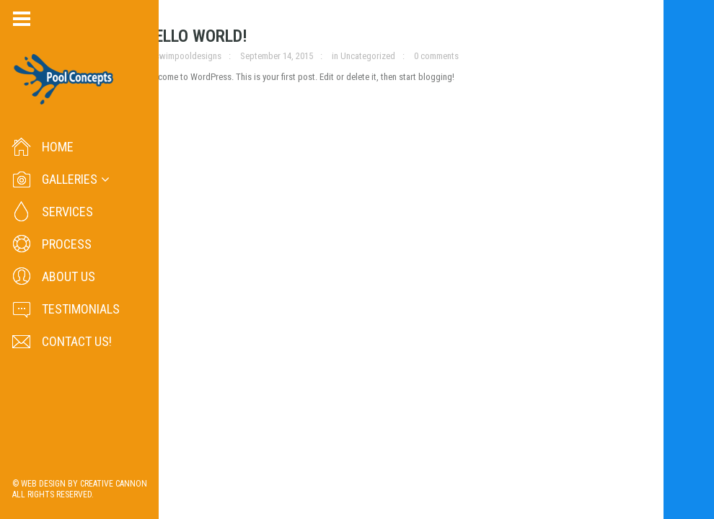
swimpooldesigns (188, 55)
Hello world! (195, 36)
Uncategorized (367, 55)
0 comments (436, 55)
